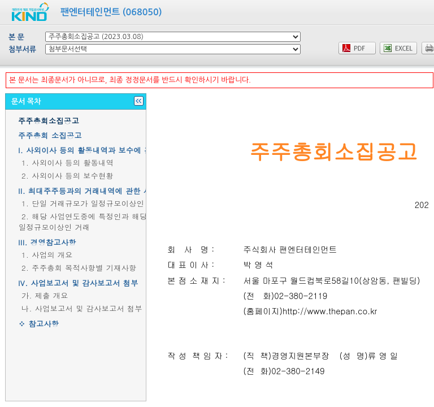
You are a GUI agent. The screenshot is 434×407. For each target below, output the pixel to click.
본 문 (16, 37)
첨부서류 (22, 49)
